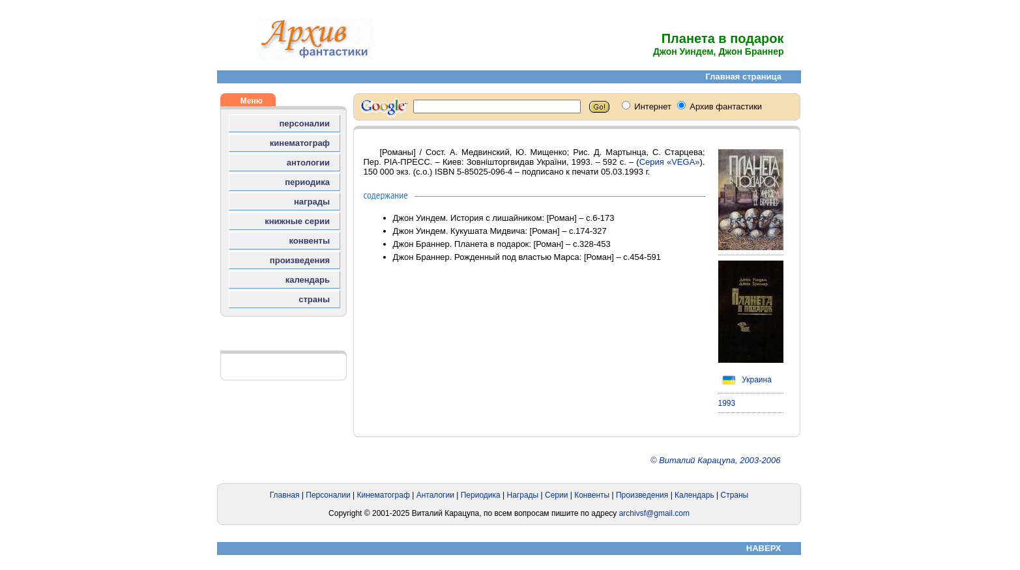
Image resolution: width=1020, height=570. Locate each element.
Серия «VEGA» (669, 162)
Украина (745, 379)
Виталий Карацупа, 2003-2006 (719, 460)
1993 (727, 403)
